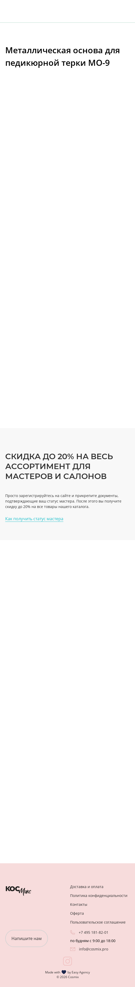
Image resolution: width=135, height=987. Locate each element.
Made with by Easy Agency (67, 972)
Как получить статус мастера (34, 519)
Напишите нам (26, 938)
